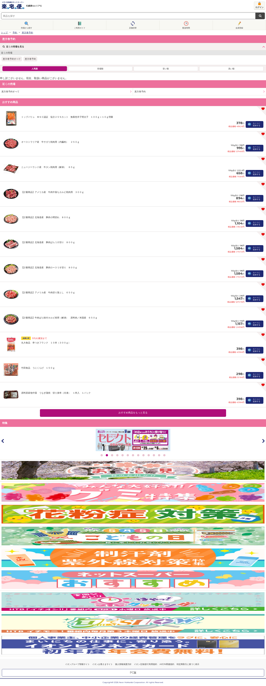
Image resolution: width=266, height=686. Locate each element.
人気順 (35, 68)
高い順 (231, 68)
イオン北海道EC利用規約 (145, 664)
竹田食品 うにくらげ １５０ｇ (38, 367)
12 (159, 455)
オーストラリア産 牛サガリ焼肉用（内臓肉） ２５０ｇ (50, 141)
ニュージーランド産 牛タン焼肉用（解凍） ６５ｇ (48, 167)
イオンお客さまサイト (102, 664)
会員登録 (239, 28)
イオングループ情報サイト (77, 664)
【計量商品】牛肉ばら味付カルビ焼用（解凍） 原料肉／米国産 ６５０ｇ (59, 317)
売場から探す (26, 28)
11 (154, 455)
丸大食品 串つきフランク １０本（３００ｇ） (46, 342)
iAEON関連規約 (166, 664)
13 (164, 455)
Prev (3, 441)
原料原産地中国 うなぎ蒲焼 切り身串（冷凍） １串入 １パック (56, 392)
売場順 (100, 68)
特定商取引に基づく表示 (188, 664)
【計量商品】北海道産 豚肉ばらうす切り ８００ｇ (48, 242)
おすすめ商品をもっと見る (133, 412)
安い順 (166, 68)
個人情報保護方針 (123, 664)
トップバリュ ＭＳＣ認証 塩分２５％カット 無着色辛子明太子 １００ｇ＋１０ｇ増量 (67, 116)
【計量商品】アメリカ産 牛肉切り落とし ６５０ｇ (48, 292)
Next (263, 441)
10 (149, 455)
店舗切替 (133, 28)
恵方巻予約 (27, 32)
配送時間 (186, 28)
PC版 (133, 672)
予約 (14, 32)
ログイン (259, 7)
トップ (4, 32)
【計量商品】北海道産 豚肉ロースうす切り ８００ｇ (49, 267)
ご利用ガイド (79, 28)
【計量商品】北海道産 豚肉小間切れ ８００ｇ (46, 217)
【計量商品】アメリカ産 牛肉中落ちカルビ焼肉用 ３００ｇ (52, 192)
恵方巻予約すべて (12, 58)
